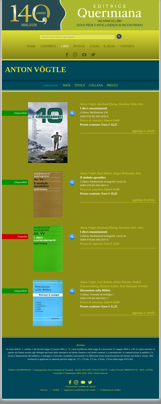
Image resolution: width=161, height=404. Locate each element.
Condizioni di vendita (110, 390)
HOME (31, 46)
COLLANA (96, 85)
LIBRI (65, 46)
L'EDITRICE (48, 46)
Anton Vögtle (88, 104)
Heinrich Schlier (109, 286)
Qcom (92, 386)
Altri (140, 104)
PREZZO (112, 85)
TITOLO (79, 85)
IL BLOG (109, 46)
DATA (66, 85)
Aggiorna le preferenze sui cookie (80, 390)
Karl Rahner (104, 173)
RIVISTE (79, 46)
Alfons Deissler (122, 282)
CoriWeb (81, 386)
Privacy (44, 390)
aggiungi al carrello (143, 131)
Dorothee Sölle (127, 104)
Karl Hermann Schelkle (134, 286)
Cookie (55, 390)
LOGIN (94, 46)
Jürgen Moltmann (123, 173)
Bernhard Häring (107, 104)
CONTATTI (127, 46)
